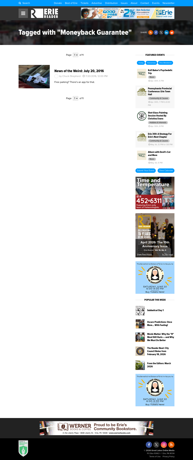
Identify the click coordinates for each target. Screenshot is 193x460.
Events (155, 3)
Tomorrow (151, 63)
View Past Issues (144, 254)
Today (140, 63)
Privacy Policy (168, 457)
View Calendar (166, 171)
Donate (58, 3)
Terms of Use (155, 457)
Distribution (111, 3)
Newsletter (168, 3)
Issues (124, 3)
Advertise (97, 3)
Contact (144, 3)
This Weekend (165, 63)
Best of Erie (71, 3)
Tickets (84, 3)
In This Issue (167, 254)
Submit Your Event (145, 171)
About (134, 3)
